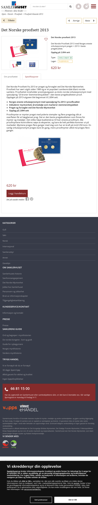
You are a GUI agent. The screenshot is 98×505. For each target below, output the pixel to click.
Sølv (4, 235)
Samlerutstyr (8, 252)
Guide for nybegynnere (13, 344)
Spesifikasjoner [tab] (31, 76)
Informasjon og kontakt (13, 313)
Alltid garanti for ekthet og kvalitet (17, 374)
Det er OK (73, 501)
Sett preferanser (41, 501)
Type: (53, 57)
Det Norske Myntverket (13, 282)
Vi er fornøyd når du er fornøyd (16, 365)
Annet (5, 257)
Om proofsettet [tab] (11, 76)
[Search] (71, 6)
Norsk (5, 241)
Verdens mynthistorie (12, 353)
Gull (4, 229)
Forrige (73, 20)
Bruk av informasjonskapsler (15, 296)
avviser (76, 484)
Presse (5, 325)
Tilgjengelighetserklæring (14, 300)
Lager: (53, 61)
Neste (90, 20)
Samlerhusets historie (12, 273)
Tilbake (8, 20)
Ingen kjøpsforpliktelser (13, 379)
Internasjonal (8, 246)
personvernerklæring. (32, 491)
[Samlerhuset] (14, 6)
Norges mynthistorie (12, 348)
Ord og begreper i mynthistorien (17, 335)
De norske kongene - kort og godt (17, 339)
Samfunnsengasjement (13, 278)
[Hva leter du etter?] (49, 6)
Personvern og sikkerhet (13, 291)
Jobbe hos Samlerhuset (13, 287)
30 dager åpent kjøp (11, 370)
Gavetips (6, 263)
